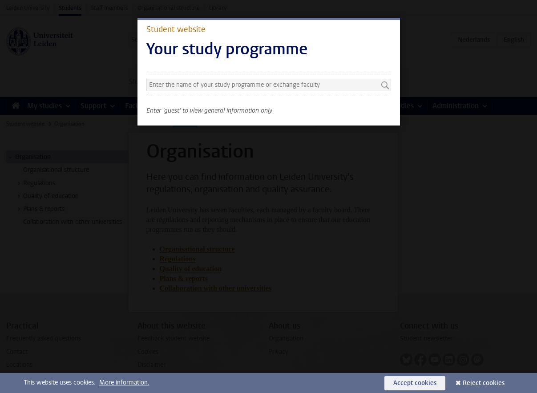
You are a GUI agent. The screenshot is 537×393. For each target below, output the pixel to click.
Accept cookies (414, 383)
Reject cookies (484, 383)
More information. (124, 382)
